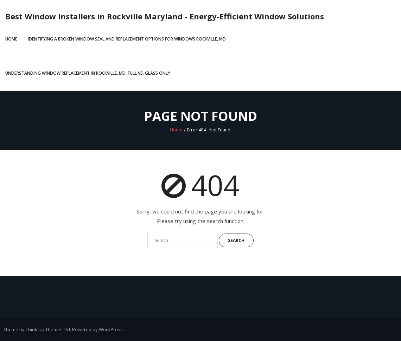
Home (11, 39)
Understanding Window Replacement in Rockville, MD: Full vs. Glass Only (87, 73)
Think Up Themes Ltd (48, 329)
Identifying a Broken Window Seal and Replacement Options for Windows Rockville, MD (127, 39)
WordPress (111, 329)
